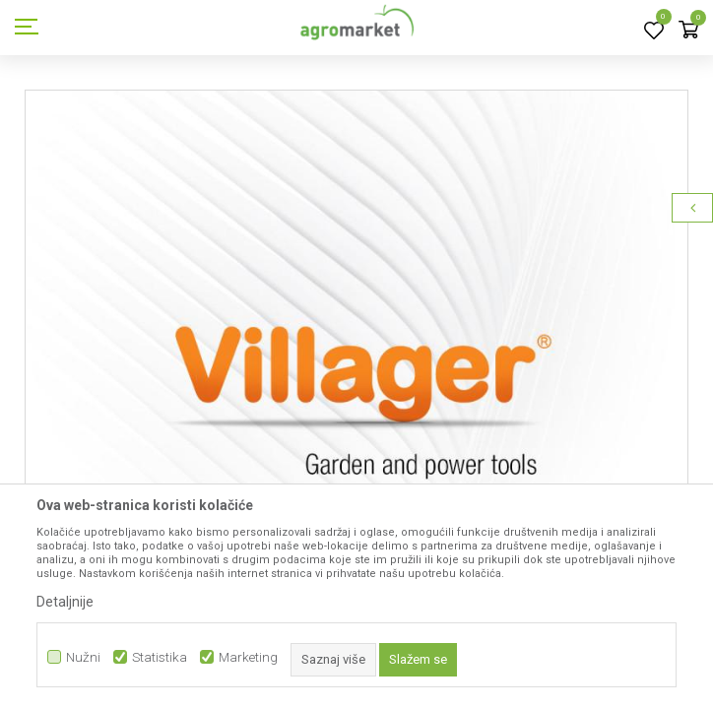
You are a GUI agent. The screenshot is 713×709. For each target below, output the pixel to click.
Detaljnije (65, 602)
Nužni (83, 657)
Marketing (248, 657)
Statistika (159, 657)
